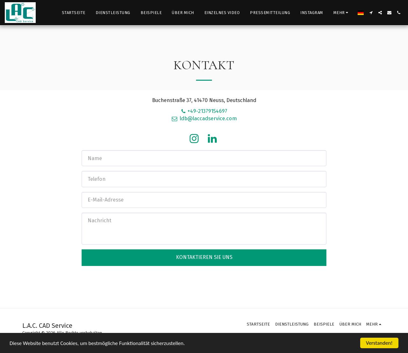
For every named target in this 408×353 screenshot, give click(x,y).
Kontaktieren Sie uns (204, 257)
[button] (371, 13)
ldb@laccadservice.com (204, 118)
